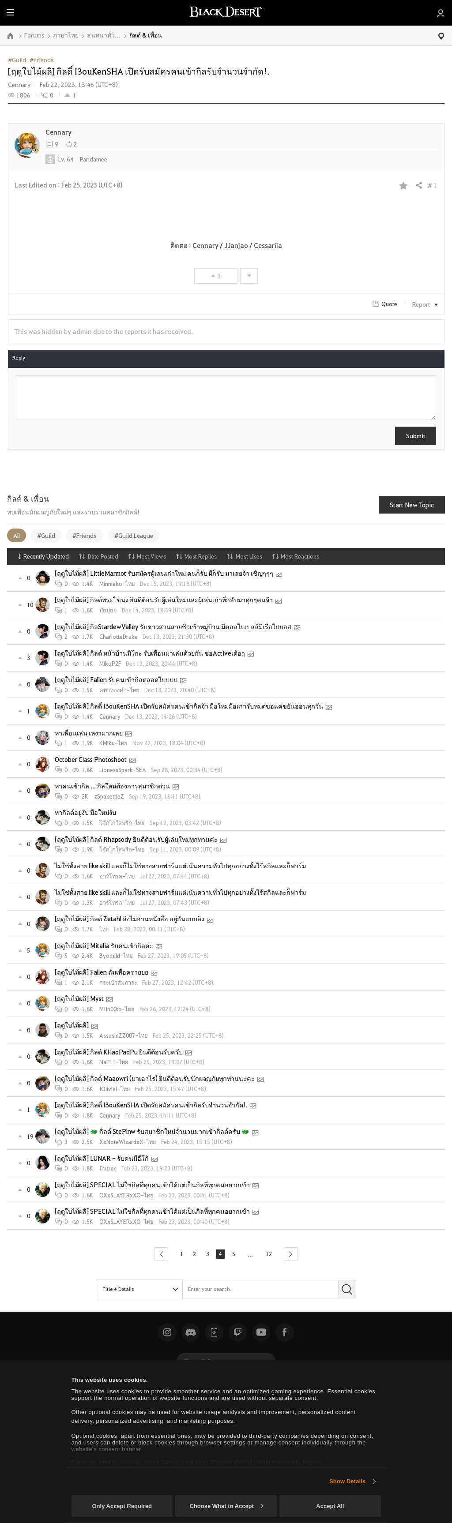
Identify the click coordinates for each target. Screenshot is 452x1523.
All (16, 535)
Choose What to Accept (226, 1506)
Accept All (330, 1506)
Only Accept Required (121, 1506)
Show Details (347, 1481)
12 (271, 1254)
